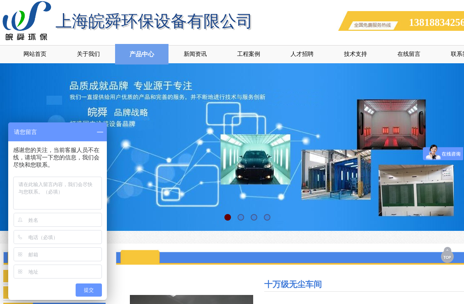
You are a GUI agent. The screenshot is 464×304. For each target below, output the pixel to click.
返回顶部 (448, 254)
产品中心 (141, 54)
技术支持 (355, 54)
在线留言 (408, 54)
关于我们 (88, 54)
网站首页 (34, 54)
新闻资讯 (195, 54)
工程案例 (248, 54)
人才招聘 (302, 54)
